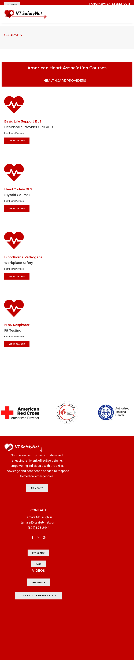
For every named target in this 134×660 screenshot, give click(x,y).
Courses (13, 35)
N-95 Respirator (16, 321)
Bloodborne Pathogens (23, 253)
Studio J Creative (106, 643)
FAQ (34, 562)
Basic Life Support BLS (23, 117)
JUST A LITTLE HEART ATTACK (99, 533)
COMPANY (33, 486)
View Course (17, 136)
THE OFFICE (100, 520)
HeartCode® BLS (18, 185)
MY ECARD (12, 4)
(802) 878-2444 (34, 526)
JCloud (125, 643)
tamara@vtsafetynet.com (34, 520)
